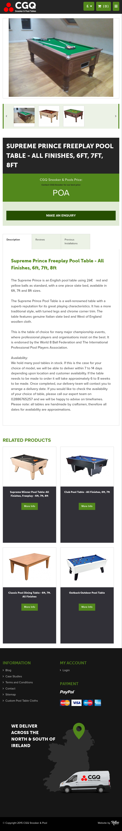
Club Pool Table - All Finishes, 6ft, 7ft (87, 492)
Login (66, 670)
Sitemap (10, 694)
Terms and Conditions (19, 682)
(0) (103, 6)
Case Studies (13, 676)
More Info (29, 506)
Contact (10, 688)
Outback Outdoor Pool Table (87, 592)
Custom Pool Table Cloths (21, 701)
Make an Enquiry (61, 215)
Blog (8, 670)
